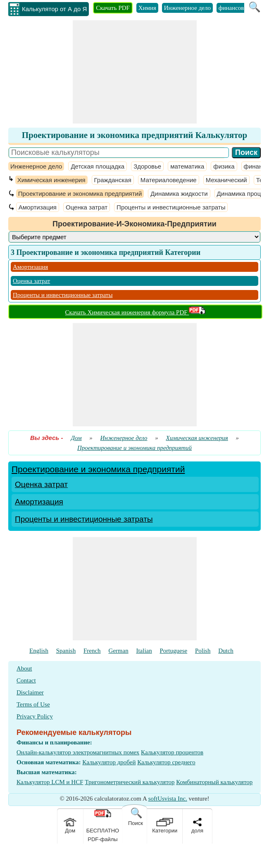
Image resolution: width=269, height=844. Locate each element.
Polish (203, 650)
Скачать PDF (113, 8)
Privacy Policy (35, 716)
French (92, 650)
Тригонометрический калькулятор (129, 782)
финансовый (235, 8)
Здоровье (147, 166)
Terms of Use (33, 704)
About (24, 668)
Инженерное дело (187, 8)
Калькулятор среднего (166, 762)
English (38, 650)
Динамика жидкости (178, 193)
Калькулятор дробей (109, 762)
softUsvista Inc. (167, 798)
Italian (144, 650)
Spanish (66, 650)
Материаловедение (168, 179)
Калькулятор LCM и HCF (50, 782)
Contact (26, 680)
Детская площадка (97, 166)
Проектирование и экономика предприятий (80, 193)
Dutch (225, 650)
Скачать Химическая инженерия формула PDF (135, 312)
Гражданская (112, 179)
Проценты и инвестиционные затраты (171, 207)
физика (223, 166)
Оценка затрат (86, 207)
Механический (226, 179)
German (118, 650)
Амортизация (38, 207)
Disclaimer (30, 692)
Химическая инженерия (51, 179)
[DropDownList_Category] (134, 237)
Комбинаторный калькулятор (214, 782)
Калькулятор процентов (172, 752)
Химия (147, 8)
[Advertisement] (135, 72)
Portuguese (174, 650)
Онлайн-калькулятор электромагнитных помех (78, 752)
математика (187, 166)
